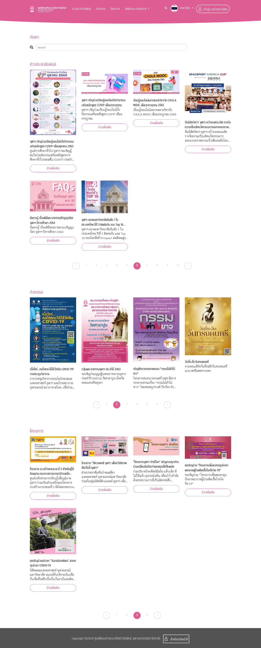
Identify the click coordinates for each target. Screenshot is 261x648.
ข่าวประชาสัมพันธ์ (81, 9)
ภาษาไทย (180, 8)
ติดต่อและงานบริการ (136, 9)
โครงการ (115, 9)
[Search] (111, 47)
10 (178, 265)
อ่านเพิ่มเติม (53, 168)
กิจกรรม (100, 9)
